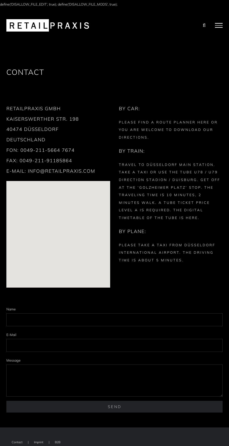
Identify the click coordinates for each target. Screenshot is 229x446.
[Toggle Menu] (219, 25)
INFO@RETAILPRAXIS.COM (61, 171)
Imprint (38, 442)
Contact (17, 442)
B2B (57, 442)
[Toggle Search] (204, 25)
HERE (204, 122)
